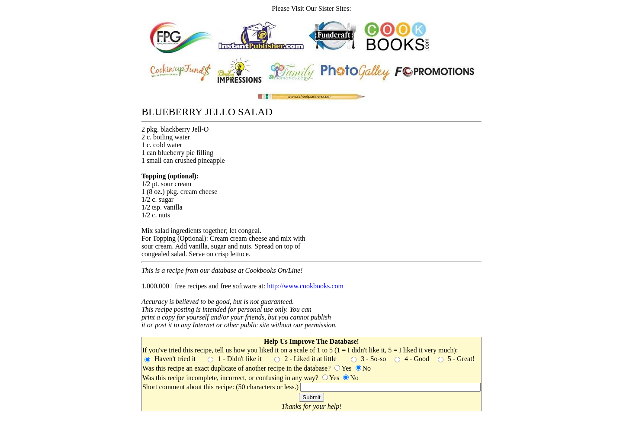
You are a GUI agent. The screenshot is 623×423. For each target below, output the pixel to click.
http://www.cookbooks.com (305, 286)
